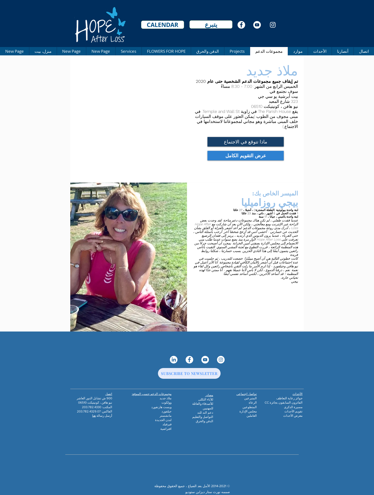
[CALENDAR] (162, 25)
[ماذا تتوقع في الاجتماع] (245, 142)
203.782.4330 (91, 407)
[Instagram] (273, 25)
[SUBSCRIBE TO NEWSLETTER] (189, 373)
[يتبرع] (210, 24)
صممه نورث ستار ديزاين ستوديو (207, 492)
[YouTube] (257, 25)
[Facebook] (241, 25)
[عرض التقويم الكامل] (245, 155)
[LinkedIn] (173, 359)
